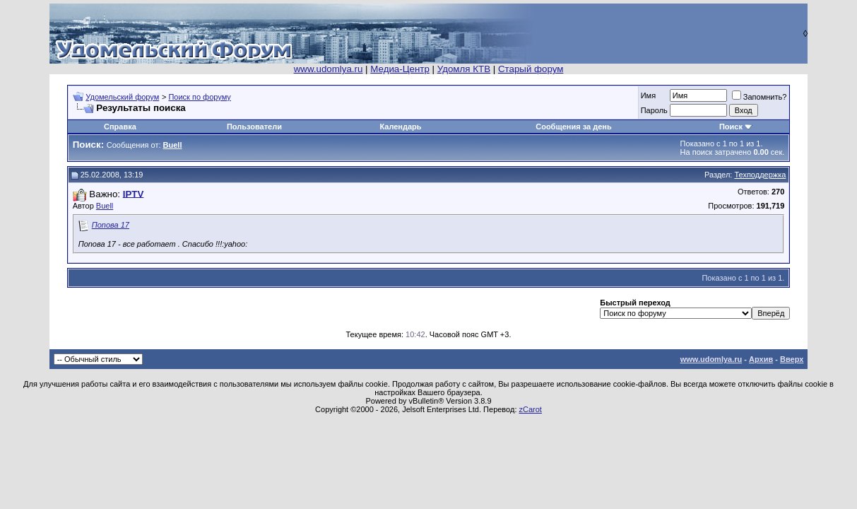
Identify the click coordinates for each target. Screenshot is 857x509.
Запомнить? (759, 97)
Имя (648, 95)
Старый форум (530, 69)
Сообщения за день (573, 126)
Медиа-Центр (400, 69)
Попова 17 (110, 225)
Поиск (731, 126)
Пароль (654, 110)
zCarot (530, 409)
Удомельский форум (122, 97)
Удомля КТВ (463, 69)
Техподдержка (760, 174)
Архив (761, 359)
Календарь (400, 126)
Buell (104, 205)
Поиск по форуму (199, 97)
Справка (120, 126)
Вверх (791, 359)
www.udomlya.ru (328, 69)
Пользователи (254, 126)
